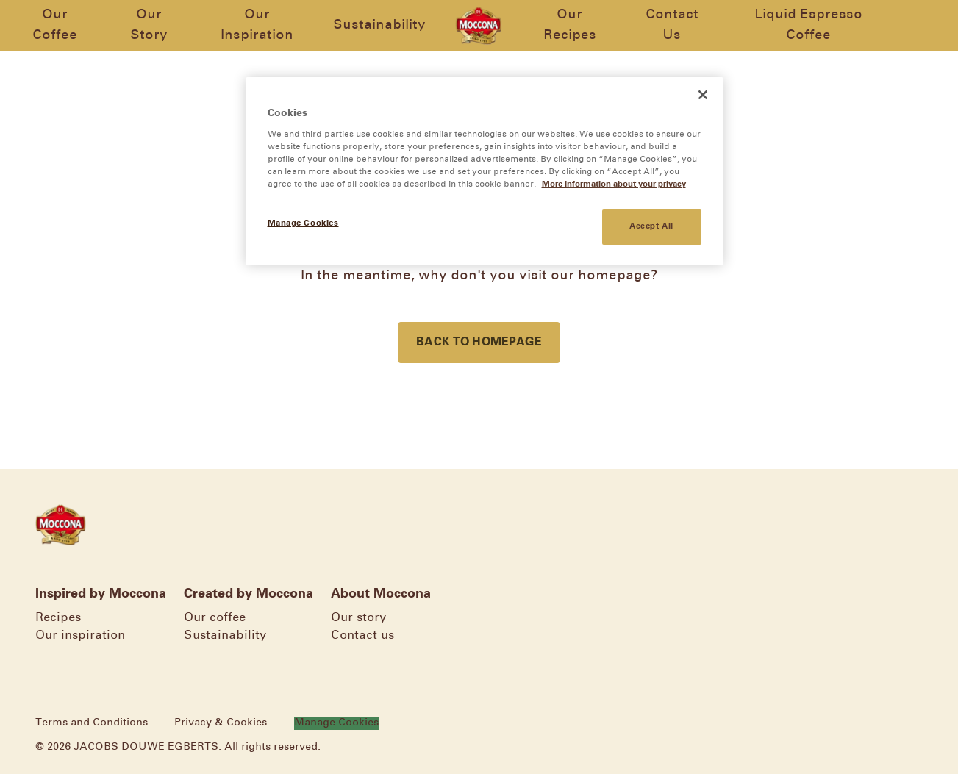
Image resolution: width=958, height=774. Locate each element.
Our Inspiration (255, 25)
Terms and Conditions (91, 723)
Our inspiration (80, 635)
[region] (484, 171)
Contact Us (674, 25)
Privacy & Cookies (220, 723)
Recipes (58, 617)
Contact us (362, 635)
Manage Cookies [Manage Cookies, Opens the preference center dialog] (303, 223)
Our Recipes (571, 25)
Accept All (651, 226)
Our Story (146, 25)
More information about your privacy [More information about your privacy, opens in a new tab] (614, 184)
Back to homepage (479, 342)
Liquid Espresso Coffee (813, 25)
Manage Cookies (347, 723)
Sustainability (379, 25)
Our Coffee (50, 25)
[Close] (703, 95)
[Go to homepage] (479, 26)
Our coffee (215, 617)
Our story (358, 617)
